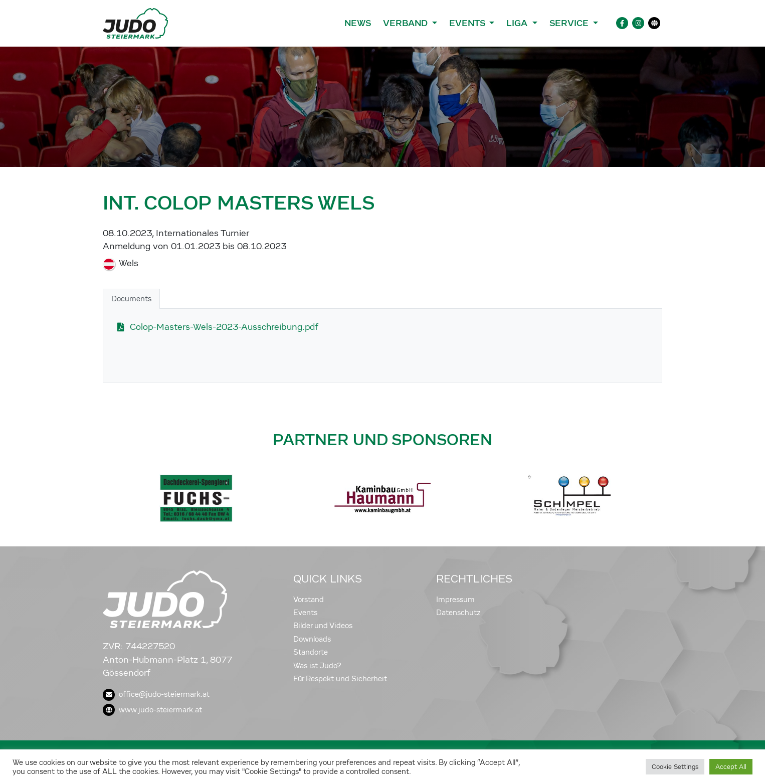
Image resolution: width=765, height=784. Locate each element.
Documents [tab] (131, 298)
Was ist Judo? (317, 665)
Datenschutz (458, 612)
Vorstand (308, 599)
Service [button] (570, 23)
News (357, 23)
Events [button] (468, 23)
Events (305, 612)
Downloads (312, 639)
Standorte (310, 652)
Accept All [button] (730, 766)
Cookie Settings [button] (675, 766)
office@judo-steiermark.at (156, 694)
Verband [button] (406, 23)
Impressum (455, 599)
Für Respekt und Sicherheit (340, 678)
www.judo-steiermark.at (152, 709)
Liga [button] (518, 23)
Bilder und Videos (322, 625)
